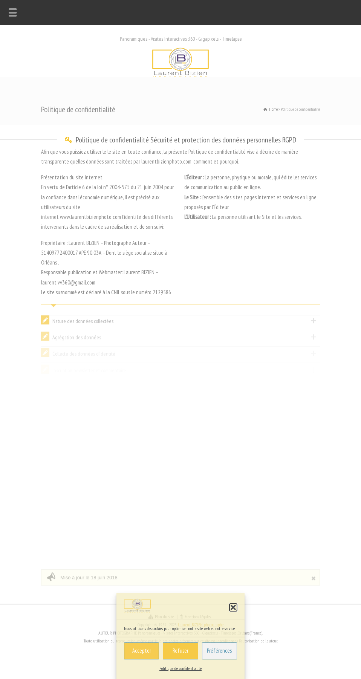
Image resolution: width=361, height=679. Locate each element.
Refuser (180, 650)
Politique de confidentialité (180, 668)
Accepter (141, 650)
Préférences (219, 650)
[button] (233, 607)
